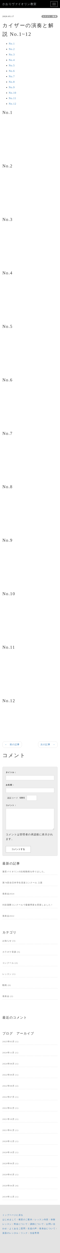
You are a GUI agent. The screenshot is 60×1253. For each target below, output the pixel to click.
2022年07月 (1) (10, 1097)
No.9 (12, 87)
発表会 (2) (7, 996)
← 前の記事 (12, 744)
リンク (24, 1233)
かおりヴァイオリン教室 (19, 4)
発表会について (47, 1228)
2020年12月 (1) (10, 1141)
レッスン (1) (9, 974)
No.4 (12, 60)
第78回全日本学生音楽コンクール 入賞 (22, 882)
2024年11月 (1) (10, 1052)
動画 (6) (6, 985)
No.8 (12, 81)
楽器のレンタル (10, 1233)
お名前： (10, 785)
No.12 (12, 103)
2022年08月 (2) (10, 1086)
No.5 (12, 65)
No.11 (12, 98)
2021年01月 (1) (10, 1130)
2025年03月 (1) (10, 1041)
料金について (21, 1224)
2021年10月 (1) (10, 1119)
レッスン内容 (41, 1219)
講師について (37, 1224)
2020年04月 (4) (10, 1185)
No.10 (12, 92)
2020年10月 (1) (10, 1152)
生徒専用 (34, 1233)
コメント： (11, 805)
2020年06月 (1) (10, 1163)
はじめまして (9, 1219)
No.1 (12, 43)
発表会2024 (8, 894)
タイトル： (11, 772)
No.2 (12, 49)
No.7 (12, 76)
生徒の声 (32, 1228)
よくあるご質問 (17, 1228)
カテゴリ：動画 (49, 16)
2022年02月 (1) (10, 1108)
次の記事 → (47, 744)
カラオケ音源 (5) (11, 952)
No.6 (12, 71)
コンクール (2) (10, 963)
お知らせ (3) (9, 941)
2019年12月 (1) (10, 1196)
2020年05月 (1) (10, 1174)
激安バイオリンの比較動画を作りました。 (24, 871)
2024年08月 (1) (10, 1063)
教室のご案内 (25, 1219)
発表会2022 (8, 916)
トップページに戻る (12, 1215)
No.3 (12, 54)
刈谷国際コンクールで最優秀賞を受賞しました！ (27, 905)
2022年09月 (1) (10, 1075)
